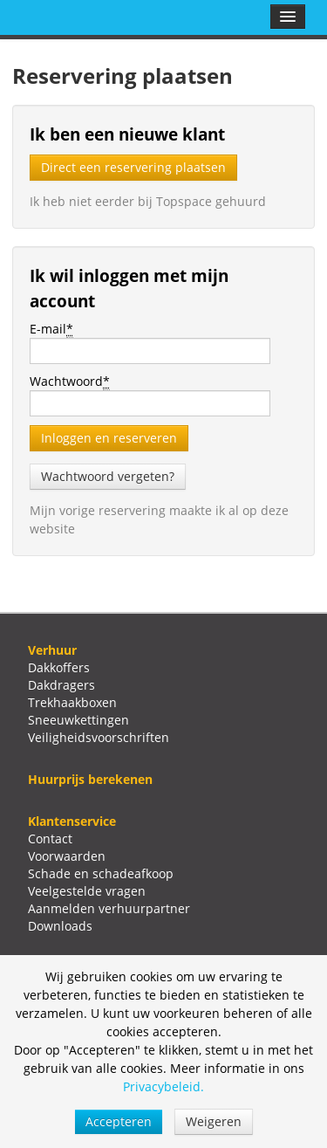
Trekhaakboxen (72, 702)
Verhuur (52, 650)
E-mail (51, 329)
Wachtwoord (70, 381)
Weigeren (214, 1121)
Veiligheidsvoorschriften (98, 737)
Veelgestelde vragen (87, 891)
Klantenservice (72, 821)
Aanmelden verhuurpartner (109, 908)
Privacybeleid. (163, 1086)
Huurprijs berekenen (90, 779)
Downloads (60, 926)
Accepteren (118, 1121)
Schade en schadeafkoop (101, 873)
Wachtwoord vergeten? (107, 476)
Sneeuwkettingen (78, 719)
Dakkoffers (59, 667)
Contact (50, 838)
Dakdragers (61, 685)
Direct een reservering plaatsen (133, 167)
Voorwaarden (67, 856)
